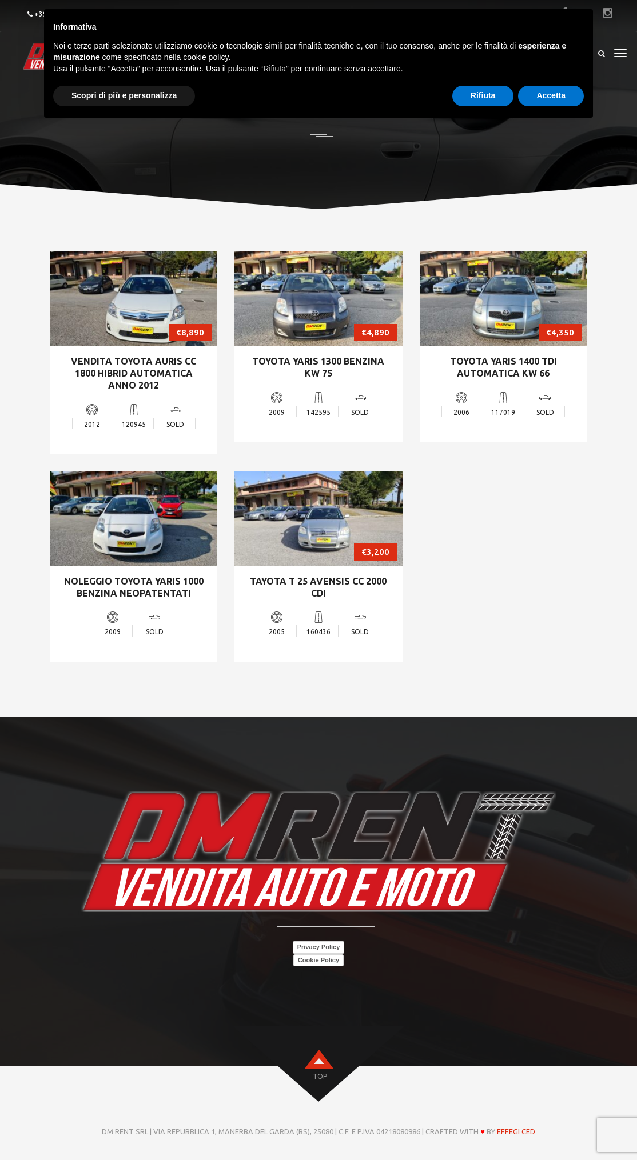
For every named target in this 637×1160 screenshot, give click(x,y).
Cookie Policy (318, 960)
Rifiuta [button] (483, 95)
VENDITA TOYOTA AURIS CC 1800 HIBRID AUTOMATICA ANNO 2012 (133, 373)
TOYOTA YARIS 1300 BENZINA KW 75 (318, 367)
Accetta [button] (551, 95)
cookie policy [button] (205, 57)
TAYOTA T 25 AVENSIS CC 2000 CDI (318, 587)
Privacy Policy (318, 946)
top (320, 1076)
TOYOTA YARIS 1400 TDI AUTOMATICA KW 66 (503, 367)
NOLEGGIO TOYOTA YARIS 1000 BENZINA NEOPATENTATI (134, 587)
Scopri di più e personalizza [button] (124, 95)
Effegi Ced (516, 1131)
